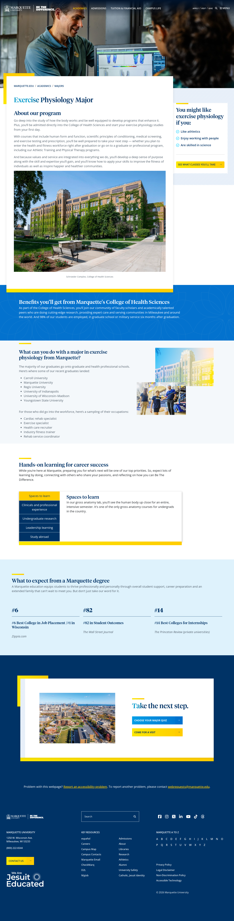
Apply (196, 8)
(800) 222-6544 (14, 848)
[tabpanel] (122, 504)
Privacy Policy (163, 864)
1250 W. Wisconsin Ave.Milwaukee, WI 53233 (19, 839)
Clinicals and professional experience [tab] (39, 507)
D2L (83, 870)
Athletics (123, 859)
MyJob (84, 875)
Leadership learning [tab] (39, 528)
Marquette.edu (24, 86)
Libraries (124, 849)
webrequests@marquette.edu (189, 787)
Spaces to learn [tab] (39, 496)
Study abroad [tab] (39, 537)
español (85, 838)
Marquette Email (90, 859)
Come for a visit (144, 732)
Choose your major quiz (150, 720)
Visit (203, 8)
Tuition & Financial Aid (126, 8)
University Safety (128, 870)
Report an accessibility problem (85, 787)
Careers (85, 843)
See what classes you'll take (196, 164)
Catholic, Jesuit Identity (132, 875)
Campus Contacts (91, 854)
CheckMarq (87, 864)
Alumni (123, 864)
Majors (59, 86)
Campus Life (153, 8)
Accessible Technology (168, 880)
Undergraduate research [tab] (39, 519)
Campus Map (88, 849)
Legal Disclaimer (165, 870)
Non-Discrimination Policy (170, 875)
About (122, 843)
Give (210, 8)
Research (124, 854)
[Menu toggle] (225, 8)
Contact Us (16, 861)
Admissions (98, 8)
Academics (80, 8)
